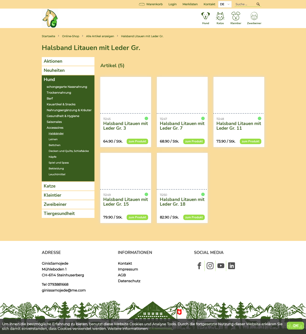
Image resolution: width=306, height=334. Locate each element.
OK (295, 325)
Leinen (53, 139)
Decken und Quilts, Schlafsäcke (69, 151)
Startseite (48, 36)
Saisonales (54, 122)
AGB (122, 275)
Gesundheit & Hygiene (63, 116)
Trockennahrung (59, 92)
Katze (49, 186)
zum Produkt (137, 141)
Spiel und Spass (59, 162)
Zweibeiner (55, 204)
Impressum (128, 269)
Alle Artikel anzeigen (100, 36)
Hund (49, 80)
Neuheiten (54, 70)
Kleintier (52, 195)
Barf (50, 98)
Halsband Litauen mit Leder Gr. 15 (125, 202)
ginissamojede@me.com (64, 290)
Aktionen (53, 61)
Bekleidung (56, 168)
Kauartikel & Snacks (61, 104)
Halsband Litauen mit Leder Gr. (142, 36)
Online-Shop (70, 36)
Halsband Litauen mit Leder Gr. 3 (125, 126)
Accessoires (55, 128)
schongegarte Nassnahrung (67, 87)
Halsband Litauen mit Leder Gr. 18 (182, 202)
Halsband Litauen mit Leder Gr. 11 (238, 126)
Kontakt (209, 4)
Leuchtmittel (57, 174)
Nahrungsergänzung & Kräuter (69, 110)
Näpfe (52, 156)
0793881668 (58, 284)
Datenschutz (129, 281)
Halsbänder (56, 133)
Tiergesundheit (59, 214)
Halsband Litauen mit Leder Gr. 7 (182, 126)
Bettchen (54, 145)
